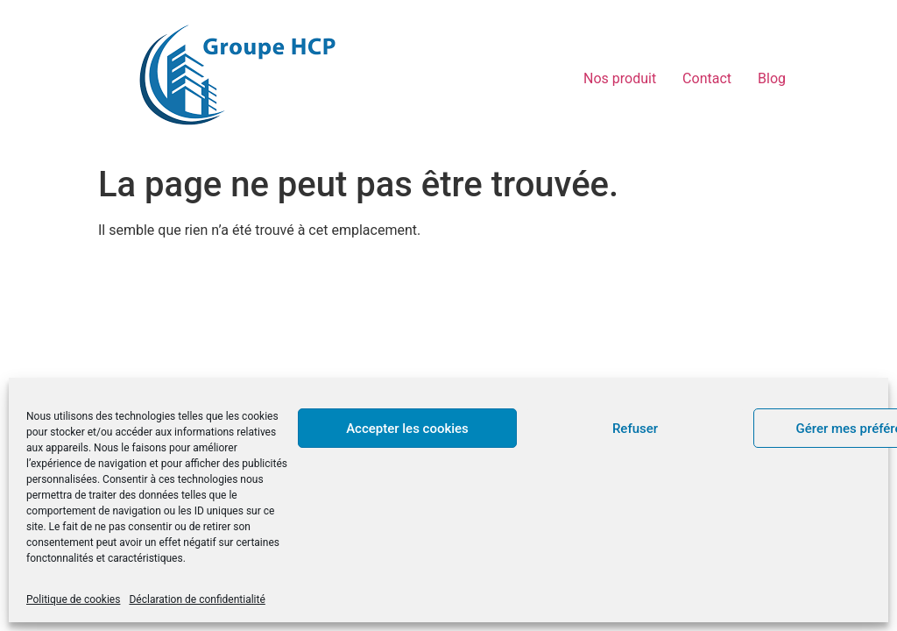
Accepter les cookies (407, 428)
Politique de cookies (73, 599)
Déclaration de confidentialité (197, 599)
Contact (706, 78)
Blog (772, 78)
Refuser (635, 428)
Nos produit (619, 78)
